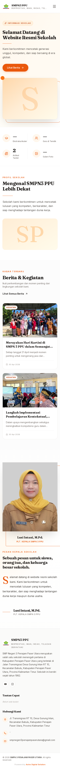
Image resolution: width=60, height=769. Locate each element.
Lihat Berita (15, 67)
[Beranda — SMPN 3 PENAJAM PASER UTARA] (25, 6)
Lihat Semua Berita (15, 293)
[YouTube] (5, 684)
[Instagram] (12, 684)
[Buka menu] (54, 6)
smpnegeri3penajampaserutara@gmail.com (32, 740)
